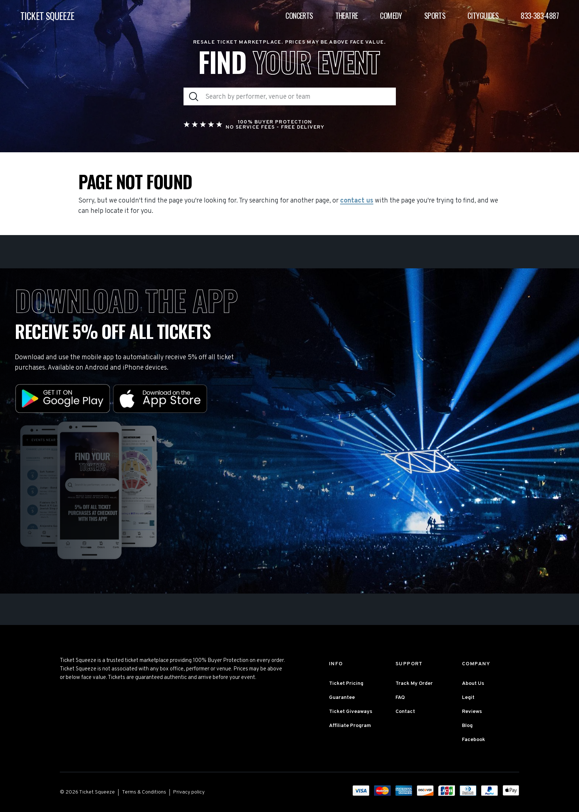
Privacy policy (189, 792)
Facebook (473, 740)
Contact (405, 712)
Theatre (346, 15)
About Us (473, 683)
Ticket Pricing (346, 683)
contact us (356, 201)
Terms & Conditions (144, 792)
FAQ (400, 697)
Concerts (299, 15)
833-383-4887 (540, 15)
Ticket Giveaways (350, 712)
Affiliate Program (350, 726)
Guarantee (342, 697)
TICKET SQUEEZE (47, 15)
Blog (467, 726)
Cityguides (483, 15)
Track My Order (414, 683)
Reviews (472, 712)
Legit (468, 697)
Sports (434, 15)
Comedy (391, 15)
